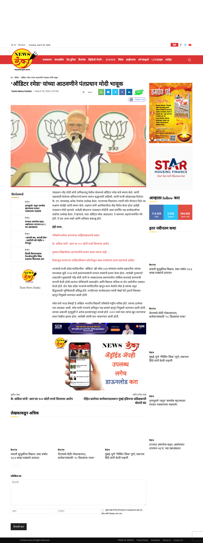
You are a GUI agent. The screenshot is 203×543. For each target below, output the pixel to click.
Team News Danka (21, 91)
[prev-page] (12, 466)
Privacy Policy (142, 540)
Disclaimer (155, 540)
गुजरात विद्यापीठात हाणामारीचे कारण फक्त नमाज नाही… (80, 252)
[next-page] (17, 466)
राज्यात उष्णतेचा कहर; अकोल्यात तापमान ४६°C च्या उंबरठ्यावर (35, 224)
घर (12, 77)
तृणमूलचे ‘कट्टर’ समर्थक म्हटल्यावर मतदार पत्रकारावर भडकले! (35, 208)
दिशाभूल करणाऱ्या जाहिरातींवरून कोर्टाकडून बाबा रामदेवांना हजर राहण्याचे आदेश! (93, 260)
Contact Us (178, 540)
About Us (167, 540)
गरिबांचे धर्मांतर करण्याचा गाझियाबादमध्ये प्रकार (75, 235)
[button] (189, 59)
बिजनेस (14, 450)
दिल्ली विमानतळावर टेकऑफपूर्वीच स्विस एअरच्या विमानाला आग (34, 256)
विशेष (17, 77)
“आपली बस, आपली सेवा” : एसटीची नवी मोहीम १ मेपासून (36, 240)
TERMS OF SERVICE (126, 540)
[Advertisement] (101, 21)
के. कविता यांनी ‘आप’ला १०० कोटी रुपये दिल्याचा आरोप (80, 243)
